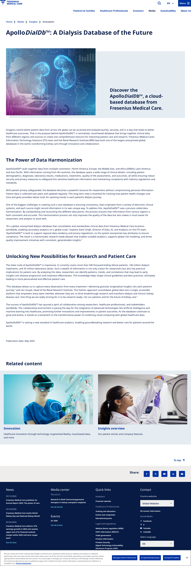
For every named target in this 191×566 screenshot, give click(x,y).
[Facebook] (147, 474)
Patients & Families (84, 10)
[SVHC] (107, 531)
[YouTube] (164, 474)
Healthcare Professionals (114, 10)
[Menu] (184, 3)
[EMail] (182, 474)
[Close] (187, 558)
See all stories (57, 507)
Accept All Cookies (171, 558)
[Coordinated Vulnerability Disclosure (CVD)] (113, 547)
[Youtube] (146, 528)
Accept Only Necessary (150, 558)
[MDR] (109, 528)
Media (152, 10)
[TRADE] (103, 535)
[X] (156, 474)
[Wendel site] (105, 511)
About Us (186, 10)
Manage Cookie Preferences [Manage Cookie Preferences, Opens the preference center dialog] (124, 558)
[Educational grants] (104, 518)
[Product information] (104, 538)
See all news (11, 542)
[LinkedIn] (173, 474)
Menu (183, 3)
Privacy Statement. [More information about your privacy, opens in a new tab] (24, 563)
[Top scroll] (179, 460)
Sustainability (168, 10)
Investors (138, 10)
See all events (57, 525)
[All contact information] (150, 511)
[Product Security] (103, 542)
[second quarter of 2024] (103, 501)
